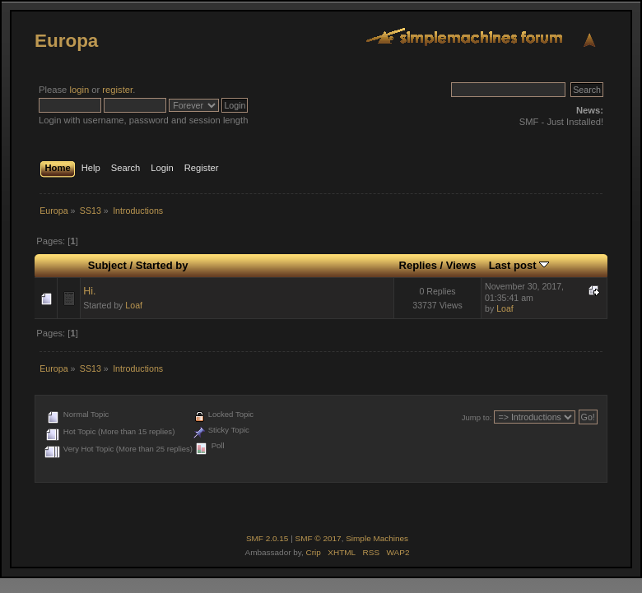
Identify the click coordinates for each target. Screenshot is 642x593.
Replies (418, 265)
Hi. (89, 291)
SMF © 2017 (318, 538)
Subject (107, 265)
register (117, 90)
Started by (162, 265)
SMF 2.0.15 (267, 538)
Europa (66, 40)
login (79, 90)
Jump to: (477, 417)
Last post (519, 265)
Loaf (133, 305)
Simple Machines (377, 538)
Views (461, 265)
